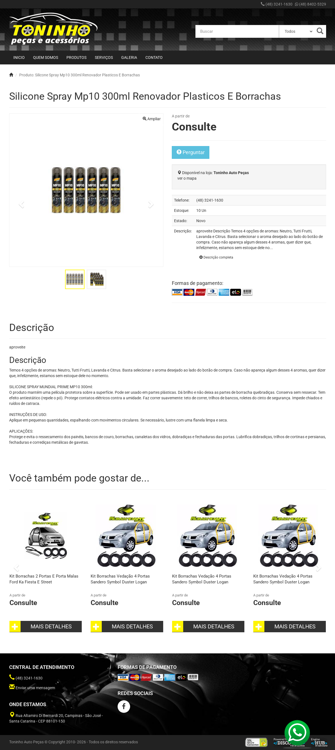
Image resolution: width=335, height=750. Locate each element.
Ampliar (152, 119)
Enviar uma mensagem (35, 688)
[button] (20, 202)
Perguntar (191, 152)
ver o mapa (187, 178)
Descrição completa (216, 257)
